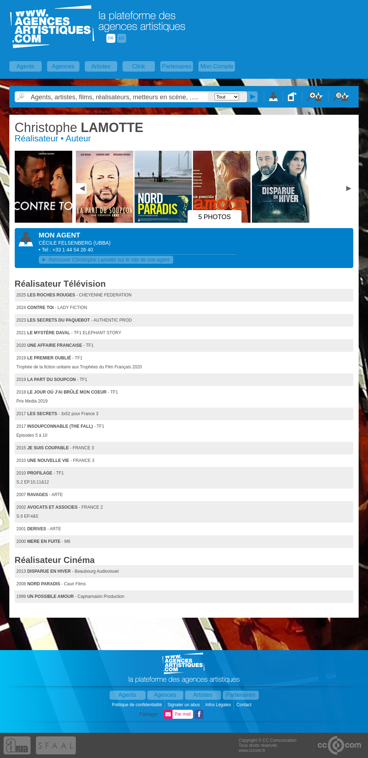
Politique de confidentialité (137, 704)
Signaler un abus (184, 704)
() (101, 243)
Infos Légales (218, 704)
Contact (244, 704)
